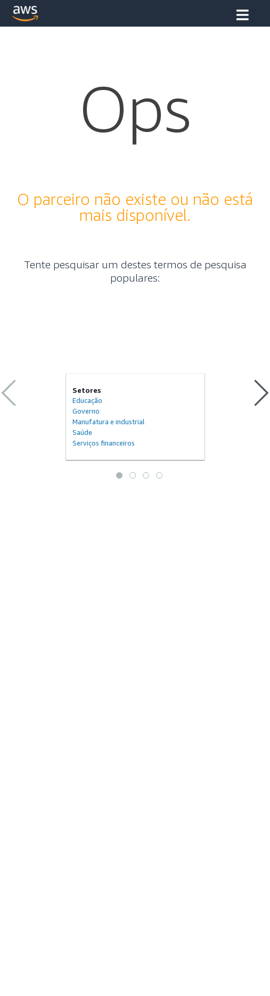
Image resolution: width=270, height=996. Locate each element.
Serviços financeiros (103, 443)
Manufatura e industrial (108, 421)
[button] (242, 16)
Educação (87, 400)
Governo (86, 411)
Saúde (82, 432)
